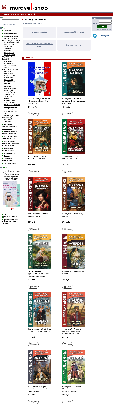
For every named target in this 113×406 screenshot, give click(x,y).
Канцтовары (8, 30)
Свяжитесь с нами (10, 218)
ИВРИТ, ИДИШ (9, 71)
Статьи (5, 214)
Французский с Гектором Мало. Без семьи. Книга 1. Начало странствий (72, 389)
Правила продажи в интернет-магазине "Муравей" (10, 221)
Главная (6, 14)
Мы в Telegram (101, 36)
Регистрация (97, 29)
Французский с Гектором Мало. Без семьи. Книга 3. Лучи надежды (38, 389)
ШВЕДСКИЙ (8, 119)
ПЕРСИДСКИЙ (9, 86)
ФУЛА (6, 113)
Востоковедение (9, 153)
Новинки (29, 58)
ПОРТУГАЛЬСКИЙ (10, 88)
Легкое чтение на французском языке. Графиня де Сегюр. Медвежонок (39, 274)
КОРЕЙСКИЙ (8, 80)
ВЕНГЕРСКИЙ (9, 53)
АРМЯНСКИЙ (8, 48)
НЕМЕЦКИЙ (8, 84)
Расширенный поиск (8, 24)
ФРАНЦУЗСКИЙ (30, 14)
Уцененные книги (10, 163)
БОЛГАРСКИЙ (8, 51)
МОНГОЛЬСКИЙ (9, 82)
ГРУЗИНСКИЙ (8, 63)
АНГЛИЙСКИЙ (9, 44)
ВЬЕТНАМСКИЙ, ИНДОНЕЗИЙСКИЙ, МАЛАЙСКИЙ (8, 57)
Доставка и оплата (10, 216)
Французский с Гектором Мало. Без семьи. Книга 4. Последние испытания (72, 331)
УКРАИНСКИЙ (9, 94)
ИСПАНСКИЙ (8, 73)
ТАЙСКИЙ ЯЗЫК (9, 92)
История (6, 156)
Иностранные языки (17, 14)
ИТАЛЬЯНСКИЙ (9, 76)
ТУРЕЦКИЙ (8, 96)
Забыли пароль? (106, 29)
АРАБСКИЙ (8, 46)
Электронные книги (10, 33)
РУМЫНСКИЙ (8, 90)
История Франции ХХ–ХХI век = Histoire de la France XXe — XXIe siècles (39, 101)
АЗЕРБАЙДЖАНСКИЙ (11, 42)
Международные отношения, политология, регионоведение (11, 143)
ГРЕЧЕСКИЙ (8, 61)
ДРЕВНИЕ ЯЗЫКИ (10, 65)
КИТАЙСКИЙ (8, 78)
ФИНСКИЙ (7, 98)
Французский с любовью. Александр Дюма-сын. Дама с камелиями (73, 101)
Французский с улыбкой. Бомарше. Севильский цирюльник (37, 158)
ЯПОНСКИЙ (8, 121)
